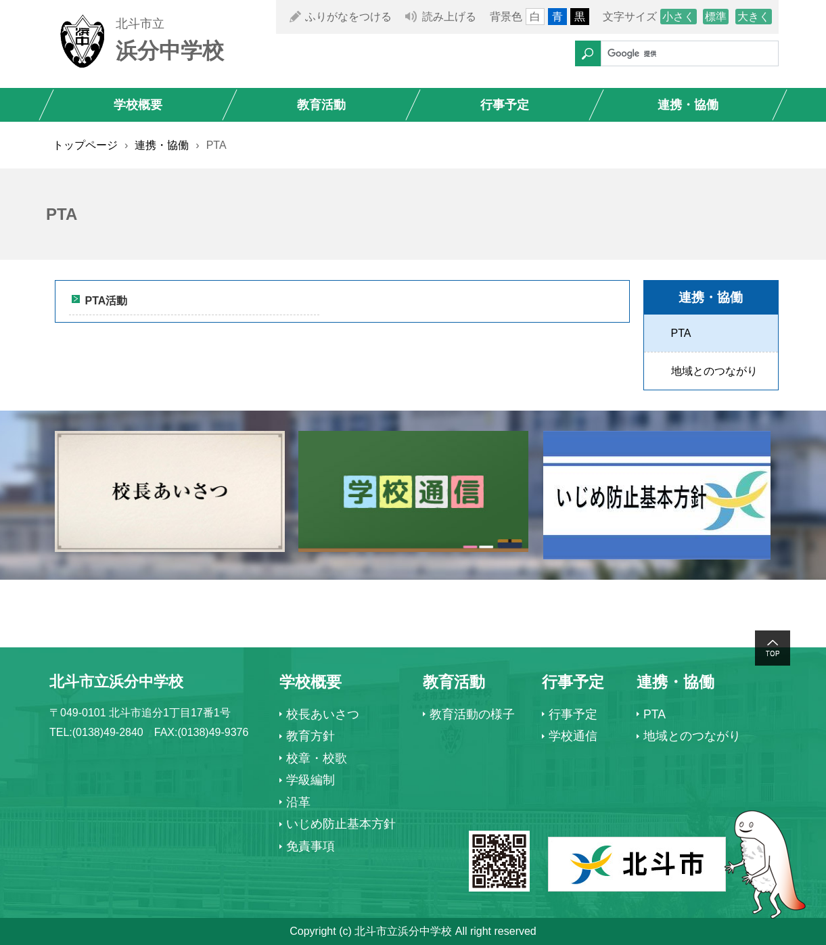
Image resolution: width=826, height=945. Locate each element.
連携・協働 (688, 105)
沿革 (298, 802)
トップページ (85, 145)
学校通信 (573, 736)
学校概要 (138, 105)
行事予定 (504, 105)
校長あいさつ (322, 714)
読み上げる (449, 16)
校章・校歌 (316, 758)
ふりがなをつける (348, 16)
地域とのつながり (714, 371)
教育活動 (321, 105)
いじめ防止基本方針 (341, 824)
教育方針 (310, 736)
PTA (681, 333)
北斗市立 (140, 23)
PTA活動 (106, 300)
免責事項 (310, 846)
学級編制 (310, 780)
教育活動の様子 (472, 714)
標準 (716, 16)
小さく (678, 16)
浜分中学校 (170, 51)
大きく (753, 16)
